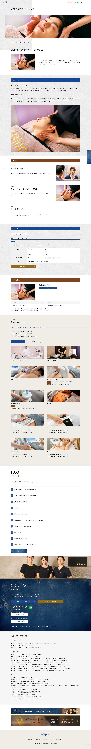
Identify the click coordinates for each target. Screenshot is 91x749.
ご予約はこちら (23, 266)
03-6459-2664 (19, 615)
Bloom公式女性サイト (72, 2)
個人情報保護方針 (37, 739)
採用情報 (45, 739)
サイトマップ (58, 739)
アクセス (51, 739)
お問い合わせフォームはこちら (23, 601)
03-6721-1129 (19, 621)
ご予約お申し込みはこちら (50, 601)
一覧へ (18, 551)
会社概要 (30, 739)
